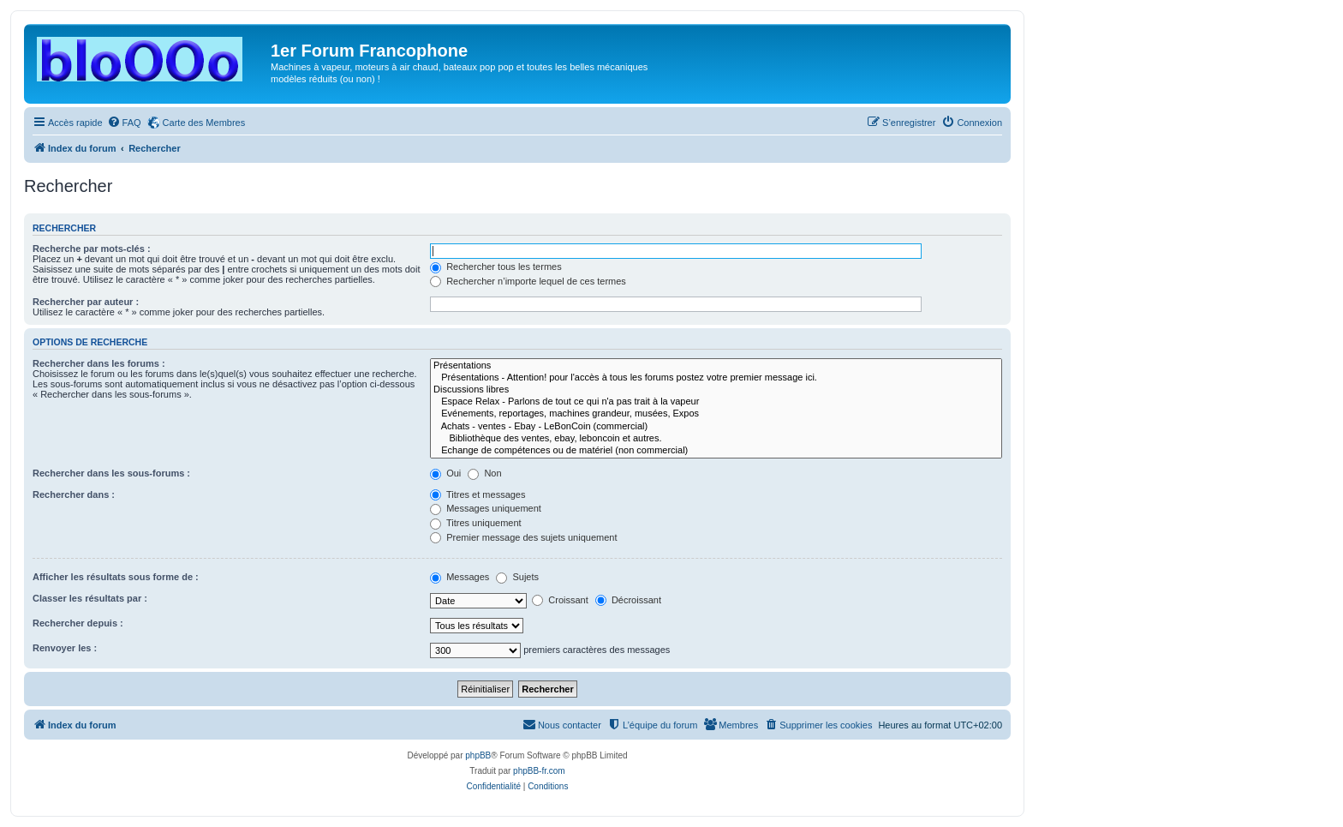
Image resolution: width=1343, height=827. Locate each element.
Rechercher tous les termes (496, 266)
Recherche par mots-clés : (92, 248)
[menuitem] (124, 122)
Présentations (716, 366)
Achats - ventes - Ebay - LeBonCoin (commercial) (716, 427)
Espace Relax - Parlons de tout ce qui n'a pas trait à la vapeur (716, 402)
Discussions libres (716, 390)
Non (484, 473)
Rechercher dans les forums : (99, 363)
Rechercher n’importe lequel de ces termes (528, 281)
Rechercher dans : (74, 494)
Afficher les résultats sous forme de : (116, 577)
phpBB (478, 755)
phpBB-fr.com (539, 771)
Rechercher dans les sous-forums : (111, 473)
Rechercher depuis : (78, 623)
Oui (445, 473)
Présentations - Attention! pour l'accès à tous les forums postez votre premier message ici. (716, 378)
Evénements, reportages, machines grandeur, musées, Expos (716, 414)
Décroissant (628, 600)
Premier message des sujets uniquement (523, 537)
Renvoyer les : (65, 648)
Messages (459, 577)
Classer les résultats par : (90, 598)
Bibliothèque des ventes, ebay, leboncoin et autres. (716, 439)
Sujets (517, 577)
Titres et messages (477, 494)
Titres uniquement (476, 523)
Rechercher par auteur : (86, 302)
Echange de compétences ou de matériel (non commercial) (716, 451)
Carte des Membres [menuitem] (204, 122)
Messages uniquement (485, 508)
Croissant (560, 600)
